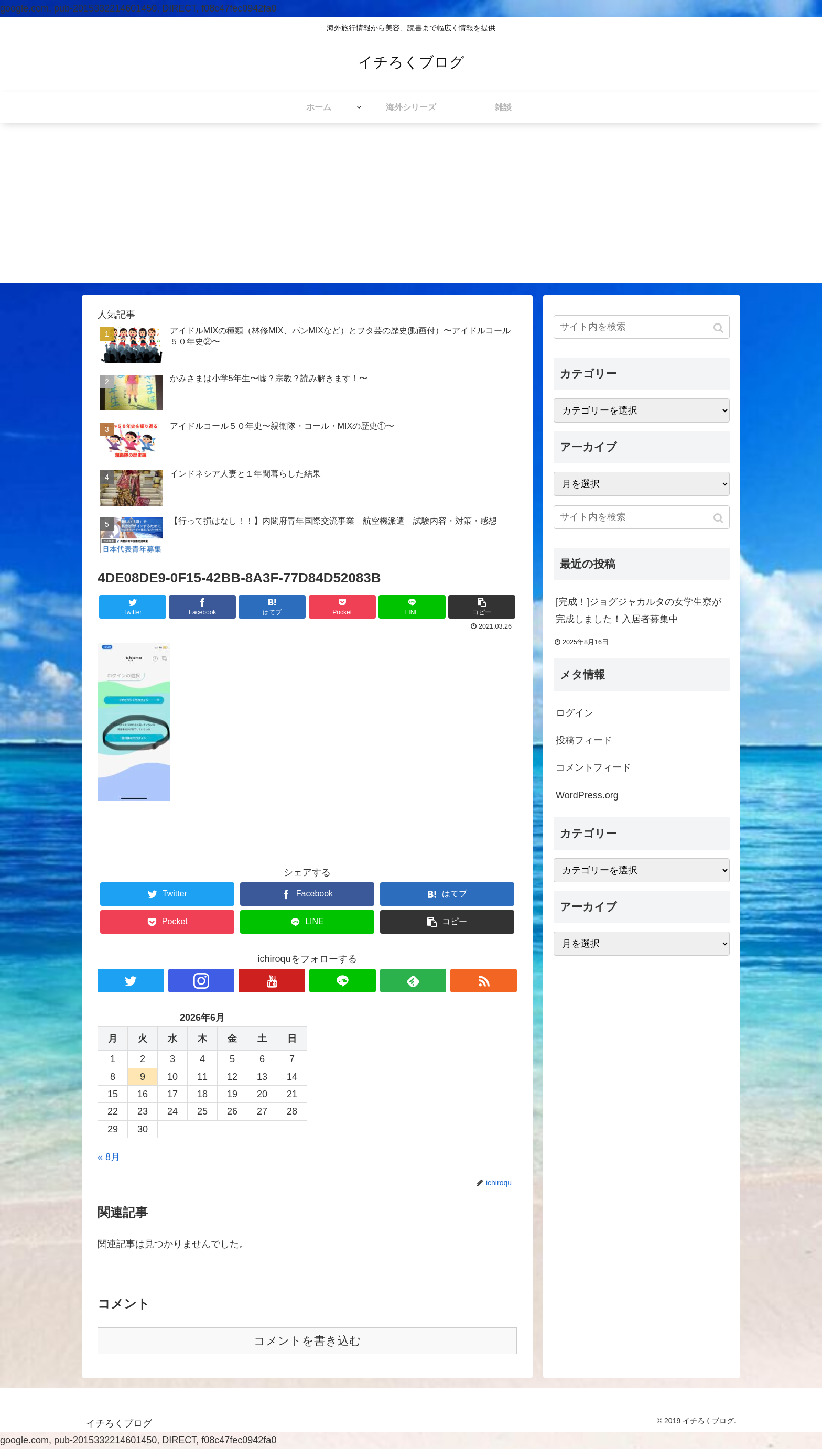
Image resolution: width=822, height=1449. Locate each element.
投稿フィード (584, 740)
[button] (719, 328)
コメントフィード (593, 767)
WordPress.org (587, 795)
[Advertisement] (411, 209)
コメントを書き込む (307, 1340)
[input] (642, 327)
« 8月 (109, 1157)
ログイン (574, 713)
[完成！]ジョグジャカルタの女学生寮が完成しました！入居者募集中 (638, 610)
